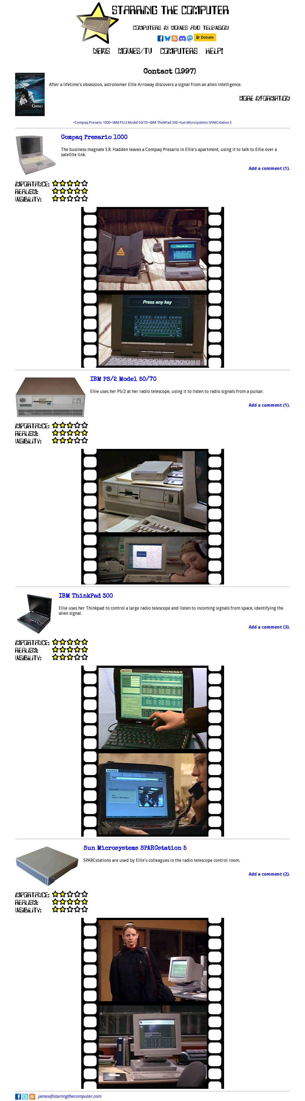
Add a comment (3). (269, 627)
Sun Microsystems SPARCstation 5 (134, 849)
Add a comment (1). (269, 168)
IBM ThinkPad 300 (86, 596)
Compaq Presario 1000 (94, 138)
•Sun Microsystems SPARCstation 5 (205, 122)
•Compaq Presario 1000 (92, 122)
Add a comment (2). (269, 874)
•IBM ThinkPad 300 (163, 122)
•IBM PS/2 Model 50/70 (129, 122)
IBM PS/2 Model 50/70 (123, 380)
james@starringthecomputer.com (69, 1096)
